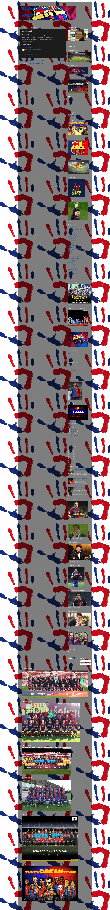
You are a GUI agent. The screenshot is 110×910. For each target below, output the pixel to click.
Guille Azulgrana (71, 245)
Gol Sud (70, 251)
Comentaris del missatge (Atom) (36, 63)
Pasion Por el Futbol (72, 232)
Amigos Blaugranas (72, 240)
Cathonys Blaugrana (72, 238)
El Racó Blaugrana (72, 269)
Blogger (65, 906)
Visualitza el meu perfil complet (75, 653)
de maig (73, 439)
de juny (72, 437)
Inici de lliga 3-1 (74, 435)
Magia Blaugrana (72, 278)
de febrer (73, 446)
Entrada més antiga (58, 60)
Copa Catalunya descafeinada (81, 469)
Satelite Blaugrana (72, 266)
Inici (43, 60)
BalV (71, 651)
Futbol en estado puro (73, 236)
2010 (71, 456)
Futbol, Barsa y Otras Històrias (75, 229)
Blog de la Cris (71, 249)
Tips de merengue (72, 260)
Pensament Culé (72, 227)
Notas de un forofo (72, 276)
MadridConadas (71, 234)
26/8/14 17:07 (28, 51)
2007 (71, 462)
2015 (71, 425)
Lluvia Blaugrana (72, 264)
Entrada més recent (28, 60)
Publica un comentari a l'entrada (31, 54)
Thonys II (27, 47)
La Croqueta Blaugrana (73, 267)
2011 (71, 454)
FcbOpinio (70, 271)
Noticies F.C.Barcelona (73, 243)
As (68, 356)
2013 (71, 450)
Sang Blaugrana (71, 262)
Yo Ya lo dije (71, 275)
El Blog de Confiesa (72, 231)
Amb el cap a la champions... (80, 478)
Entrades (82, 661)
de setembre (74, 431)
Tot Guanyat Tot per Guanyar (74, 256)
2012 (71, 452)
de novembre (74, 429)
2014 (71, 427)
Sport (69, 353)
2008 (71, 460)
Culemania (70, 253)
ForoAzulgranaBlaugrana (73, 258)
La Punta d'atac (71, 242)
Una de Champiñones (73, 273)
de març (73, 444)
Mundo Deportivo (72, 355)
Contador (70, 117)
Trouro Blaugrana (72, 247)
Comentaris (83, 663)
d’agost (72, 433)
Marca (69, 358)
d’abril (72, 441)
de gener (73, 448)
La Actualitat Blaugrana (73, 254)
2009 (71, 458)
